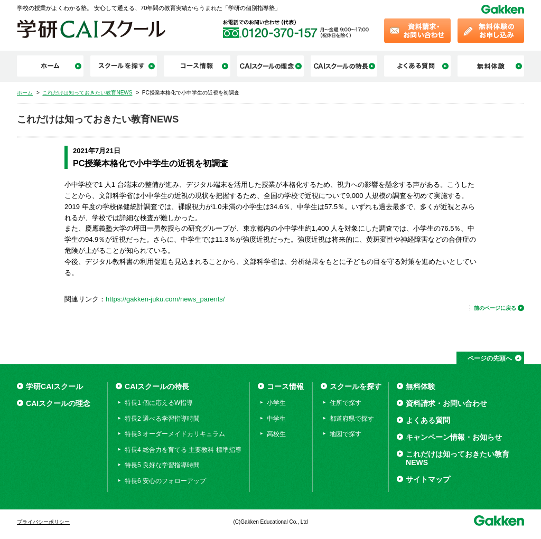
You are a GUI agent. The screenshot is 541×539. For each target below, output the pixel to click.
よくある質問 (428, 420)
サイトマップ (428, 479)
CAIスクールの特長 (157, 386)
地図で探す (345, 434)
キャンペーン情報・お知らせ (454, 437)
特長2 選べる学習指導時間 (162, 418)
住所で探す (345, 402)
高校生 (276, 434)
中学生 (276, 418)
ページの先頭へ (490, 358)
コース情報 (285, 386)
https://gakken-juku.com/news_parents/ (165, 299)
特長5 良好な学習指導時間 (162, 465)
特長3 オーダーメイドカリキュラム (175, 434)
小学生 (276, 402)
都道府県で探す (352, 418)
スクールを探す (355, 386)
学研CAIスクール (54, 386)
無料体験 (420, 386)
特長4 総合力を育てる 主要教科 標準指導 (183, 449)
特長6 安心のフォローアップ (165, 481)
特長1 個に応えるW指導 (159, 402)
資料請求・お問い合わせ (446, 403)
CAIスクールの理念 (58, 403)
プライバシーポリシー (43, 522)
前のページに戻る (495, 308)
